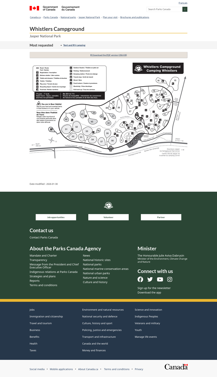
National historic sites (97, 260)
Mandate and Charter (43, 255)
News (86, 255)
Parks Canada (50, 17)
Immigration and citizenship (46, 316)
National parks (68, 17)
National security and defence (99, 316)
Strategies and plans (43, 276)
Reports (35, 281)
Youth (138, 330)
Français (183, 2)
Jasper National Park (89, 17)
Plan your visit (110, 17)
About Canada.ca (88, 369)
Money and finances (94, 350)
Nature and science (95, 278)
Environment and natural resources (103, 309)
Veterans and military (147, 323)
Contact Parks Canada (44, 237)
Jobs (32, 309)
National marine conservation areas (106, 269)
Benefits (34, 336)
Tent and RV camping (74, 45)
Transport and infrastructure (99, 336)
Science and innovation (148, 309)
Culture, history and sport (97, 323)
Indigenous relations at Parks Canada (54, 272)
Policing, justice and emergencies (102, 330)
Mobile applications (61, 369)
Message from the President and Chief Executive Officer (54, 265)
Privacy (139, 369)
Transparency (38, 260)
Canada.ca (35, 17)
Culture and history (95, 282)
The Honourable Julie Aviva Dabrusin (162, 258)
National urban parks (96, 273)
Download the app (149, 292)
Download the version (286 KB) (108, 55)
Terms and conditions (43, 285)
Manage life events (146, 336)
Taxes (33, 350)
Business (35, 330)
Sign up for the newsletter (154, 288)
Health (33, 343)
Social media (37, 369)
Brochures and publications (134, 17)
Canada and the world (95, 343)
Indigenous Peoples (146, 316)
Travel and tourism (41, 323)
